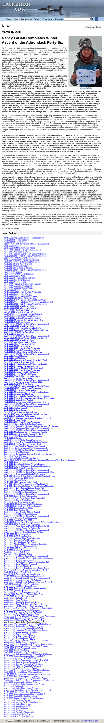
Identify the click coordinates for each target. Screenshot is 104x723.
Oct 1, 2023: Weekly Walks (15, 276)
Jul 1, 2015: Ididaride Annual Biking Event (21, 458)
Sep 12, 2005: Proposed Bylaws (17, 700)
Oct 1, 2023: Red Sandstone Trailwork (19, 278)
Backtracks (26, 19)
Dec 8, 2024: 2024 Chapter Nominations (20, 258)
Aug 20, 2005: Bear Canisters (16, 708)
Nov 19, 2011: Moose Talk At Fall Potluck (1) (22, 528)
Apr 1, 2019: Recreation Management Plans (21, 366)
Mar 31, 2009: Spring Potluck (15, 598)
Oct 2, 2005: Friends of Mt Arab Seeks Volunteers (24, 698)
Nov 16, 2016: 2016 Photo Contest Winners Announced (26, 430)
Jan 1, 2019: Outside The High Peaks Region (22, 376)
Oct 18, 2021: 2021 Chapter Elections (19, 326)
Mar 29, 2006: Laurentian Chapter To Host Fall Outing (25, 678)
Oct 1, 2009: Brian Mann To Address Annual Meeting (25, 588)
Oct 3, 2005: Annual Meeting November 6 (20, 696)
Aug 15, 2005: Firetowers (14, 710)
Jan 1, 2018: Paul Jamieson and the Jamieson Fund (25, 402)
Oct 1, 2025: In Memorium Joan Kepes (19, 248)
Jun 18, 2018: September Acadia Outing (20, 390)
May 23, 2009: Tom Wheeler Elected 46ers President (25, 594)
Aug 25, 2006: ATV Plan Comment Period (20, 668)
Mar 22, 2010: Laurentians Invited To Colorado (22, 580)
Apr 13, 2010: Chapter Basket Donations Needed (24, 576)
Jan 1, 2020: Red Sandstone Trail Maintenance (23, 352)
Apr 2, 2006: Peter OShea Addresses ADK (21, 676)
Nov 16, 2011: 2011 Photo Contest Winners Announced (26, 530)
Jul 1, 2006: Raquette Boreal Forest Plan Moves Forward (27, 670)
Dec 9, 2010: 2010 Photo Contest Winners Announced (26, 556)
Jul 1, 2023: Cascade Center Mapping (19, 288)
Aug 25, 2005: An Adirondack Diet (17, 706)
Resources (48, 19)
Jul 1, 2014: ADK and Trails (15, 480)
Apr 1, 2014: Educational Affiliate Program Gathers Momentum (29, 486)
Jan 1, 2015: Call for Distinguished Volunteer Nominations (27, 466)
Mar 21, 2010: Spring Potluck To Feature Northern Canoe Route (30, 582)
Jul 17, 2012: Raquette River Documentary (21, 518)
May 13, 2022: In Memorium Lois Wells (19, 312)
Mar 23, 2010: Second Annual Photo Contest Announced (27, 578)
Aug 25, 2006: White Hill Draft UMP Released (22, 666)
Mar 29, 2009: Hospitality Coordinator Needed (22, 602)
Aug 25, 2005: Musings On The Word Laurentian (23, 702)
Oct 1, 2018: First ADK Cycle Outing (18, 384)
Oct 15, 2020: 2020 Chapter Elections (19, 340)
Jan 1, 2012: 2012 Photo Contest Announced (22, 524)
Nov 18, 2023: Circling (13, 272)
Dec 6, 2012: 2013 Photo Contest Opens (20, 514)
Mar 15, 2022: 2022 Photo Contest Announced (22, 316)
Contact (37, 19)
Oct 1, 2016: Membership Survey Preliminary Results (25, 432)
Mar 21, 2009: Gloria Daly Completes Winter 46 (23, 604)
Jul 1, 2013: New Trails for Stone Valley (20, 502)
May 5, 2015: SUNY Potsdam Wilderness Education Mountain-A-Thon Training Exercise (39, 460)
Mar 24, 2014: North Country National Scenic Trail (24, 488)
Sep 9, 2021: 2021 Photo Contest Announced (22, 332)
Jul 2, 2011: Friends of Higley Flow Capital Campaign (25, 544)
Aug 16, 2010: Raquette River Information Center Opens (27, 568)
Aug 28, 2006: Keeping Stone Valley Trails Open (23, 664)
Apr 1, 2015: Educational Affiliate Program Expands (24, 464)
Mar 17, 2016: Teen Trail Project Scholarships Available (26, 442)
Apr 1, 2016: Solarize (12, 438)
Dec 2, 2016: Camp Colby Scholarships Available (24, 424)
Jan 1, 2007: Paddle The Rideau (17, 650)
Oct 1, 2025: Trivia (11, 246)
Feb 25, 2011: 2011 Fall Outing (16, 552)
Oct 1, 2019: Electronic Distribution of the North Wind (25, 360)
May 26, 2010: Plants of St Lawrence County (22, 574)
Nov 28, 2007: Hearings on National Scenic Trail (23, 628)
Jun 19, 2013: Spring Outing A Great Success (22, 506)
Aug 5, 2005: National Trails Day (17, 714)
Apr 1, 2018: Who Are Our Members (18, 394)
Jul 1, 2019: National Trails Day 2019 (19, 362)
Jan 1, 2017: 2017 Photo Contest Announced (22, 422)
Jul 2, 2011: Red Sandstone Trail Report (20, 542)
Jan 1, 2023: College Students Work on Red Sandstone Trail (28, 302)
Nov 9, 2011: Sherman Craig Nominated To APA (23, 532)
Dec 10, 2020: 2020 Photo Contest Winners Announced (26, 336)
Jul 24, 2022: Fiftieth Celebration (17, 310)
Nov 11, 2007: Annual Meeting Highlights (20, 632)
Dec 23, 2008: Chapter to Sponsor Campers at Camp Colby (28, 608)
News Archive (93, 27)
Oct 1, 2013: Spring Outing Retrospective (20, 496)
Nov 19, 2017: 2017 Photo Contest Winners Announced (26, 404)
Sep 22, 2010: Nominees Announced (19, 560)
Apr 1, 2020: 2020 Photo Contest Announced (22, 348)
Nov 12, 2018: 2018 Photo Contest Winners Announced (26, 380)
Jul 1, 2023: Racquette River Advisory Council (22, 284)
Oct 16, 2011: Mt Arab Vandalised (17, 534)
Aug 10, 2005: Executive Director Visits (19, 712)
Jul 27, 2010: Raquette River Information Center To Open (27, 570)
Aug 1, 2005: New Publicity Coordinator (20, 716)
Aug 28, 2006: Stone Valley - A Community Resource (25, 662)
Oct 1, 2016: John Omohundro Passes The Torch (24, 434)
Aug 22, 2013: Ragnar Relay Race (18, 500)
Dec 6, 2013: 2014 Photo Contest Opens (20, 492)
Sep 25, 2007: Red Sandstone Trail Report (21, 638)
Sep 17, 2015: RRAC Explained (16, 452)
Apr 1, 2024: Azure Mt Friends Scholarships (21, 260)
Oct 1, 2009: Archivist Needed (16, 590)
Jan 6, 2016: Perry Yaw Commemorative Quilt (22, 444)
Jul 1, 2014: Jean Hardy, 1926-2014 (18, 478)
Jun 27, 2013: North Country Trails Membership (23, 504)
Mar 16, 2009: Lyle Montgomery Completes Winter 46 (25, 606)
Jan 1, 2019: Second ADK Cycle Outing (20, 374)
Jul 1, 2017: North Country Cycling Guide (20, 412)
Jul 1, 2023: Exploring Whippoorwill (18, 286)
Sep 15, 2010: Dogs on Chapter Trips (19, 566)
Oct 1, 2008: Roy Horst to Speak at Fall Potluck (23, 612)
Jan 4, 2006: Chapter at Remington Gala (20, 682)
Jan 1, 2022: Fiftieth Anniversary (17, 322)
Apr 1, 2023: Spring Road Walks (17, 294)
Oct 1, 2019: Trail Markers (14, 358)
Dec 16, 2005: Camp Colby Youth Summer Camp (24, 684)
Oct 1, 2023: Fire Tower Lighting (17, 280)
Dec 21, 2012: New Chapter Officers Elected (22, 512)
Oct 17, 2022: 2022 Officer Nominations (20, 308)
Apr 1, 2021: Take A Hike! (14, 334)
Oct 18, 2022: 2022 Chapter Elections (19, 306)
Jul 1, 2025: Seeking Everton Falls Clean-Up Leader (25, 254)
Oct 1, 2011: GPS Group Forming (17, 536)
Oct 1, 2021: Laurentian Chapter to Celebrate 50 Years (26, 330)
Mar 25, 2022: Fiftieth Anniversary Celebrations (23, 314)
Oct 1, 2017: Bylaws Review (15, 410)
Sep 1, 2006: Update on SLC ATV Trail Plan (21, 658)
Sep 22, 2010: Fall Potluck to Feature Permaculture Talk (26, 562)
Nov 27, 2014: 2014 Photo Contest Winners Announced (26, 470)
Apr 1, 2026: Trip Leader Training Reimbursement (24, 238)
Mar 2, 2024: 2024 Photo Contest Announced (22, 262)
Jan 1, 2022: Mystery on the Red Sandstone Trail (23, 320)
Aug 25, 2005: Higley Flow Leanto (17, 704)
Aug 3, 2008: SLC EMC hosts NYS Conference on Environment (29, 616)
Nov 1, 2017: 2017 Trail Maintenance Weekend (23, 406)
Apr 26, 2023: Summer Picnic (16, 290)
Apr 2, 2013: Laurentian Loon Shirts (18, 508)
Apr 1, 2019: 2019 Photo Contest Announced (22, 370)
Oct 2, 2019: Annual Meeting (15, 356)
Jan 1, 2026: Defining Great (15, 242)
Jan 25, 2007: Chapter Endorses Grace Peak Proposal (26, 646)
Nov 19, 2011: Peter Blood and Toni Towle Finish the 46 (26, 526)
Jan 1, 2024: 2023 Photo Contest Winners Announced (25, 270)
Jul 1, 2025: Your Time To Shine (17, 252)
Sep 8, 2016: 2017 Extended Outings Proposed (23, 436)
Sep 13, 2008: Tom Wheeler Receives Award (22, 614)
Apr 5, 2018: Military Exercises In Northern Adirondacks (26, 392)
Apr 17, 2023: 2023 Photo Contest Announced (22, 292)
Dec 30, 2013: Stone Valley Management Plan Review (26, 490)
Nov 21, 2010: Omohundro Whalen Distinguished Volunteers (28, 558)
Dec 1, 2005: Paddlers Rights (16, 686)
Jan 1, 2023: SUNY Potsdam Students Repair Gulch (25, 300)
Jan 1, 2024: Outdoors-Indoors (16, 266)
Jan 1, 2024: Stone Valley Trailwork (18, 264)
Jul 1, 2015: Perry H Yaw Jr (15, 456)
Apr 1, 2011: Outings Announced (17, 550)
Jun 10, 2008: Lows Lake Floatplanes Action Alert (24, 618)
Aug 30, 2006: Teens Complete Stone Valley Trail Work (26, 660)
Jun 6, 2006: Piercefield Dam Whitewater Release (24, 672)
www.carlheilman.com (89, 721)
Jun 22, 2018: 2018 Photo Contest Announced (22, 388)
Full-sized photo (85, 88)
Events (9, 19)
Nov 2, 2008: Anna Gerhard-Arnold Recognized (23, 610)
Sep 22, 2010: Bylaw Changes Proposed (20, 564)
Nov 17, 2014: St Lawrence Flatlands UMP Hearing (24, 474)
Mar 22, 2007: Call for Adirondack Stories (20, 642)
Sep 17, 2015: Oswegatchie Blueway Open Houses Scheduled (29, 454)
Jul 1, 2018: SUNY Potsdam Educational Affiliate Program (27, 386)
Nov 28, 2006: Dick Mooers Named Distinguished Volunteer (28, 654)
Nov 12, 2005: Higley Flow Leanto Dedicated (22, 688)
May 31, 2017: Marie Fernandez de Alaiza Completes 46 (27, 414)
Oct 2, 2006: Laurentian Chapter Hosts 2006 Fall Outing (26, 656)
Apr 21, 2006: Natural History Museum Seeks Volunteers (27, 674)
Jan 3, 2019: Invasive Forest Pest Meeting (21, 372)
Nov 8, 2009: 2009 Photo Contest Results (20, 586)
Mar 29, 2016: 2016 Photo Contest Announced (22, 440)
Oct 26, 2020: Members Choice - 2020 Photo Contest (25, 338)
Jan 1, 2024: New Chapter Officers (18, 268)
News (17, 19)
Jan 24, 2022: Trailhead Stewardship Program (22, 318)
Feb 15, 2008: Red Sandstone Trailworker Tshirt (23, 626)
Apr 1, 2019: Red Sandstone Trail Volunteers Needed (25, 364)
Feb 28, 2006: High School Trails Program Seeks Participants (29, 680)
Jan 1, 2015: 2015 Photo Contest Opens (20, 468)
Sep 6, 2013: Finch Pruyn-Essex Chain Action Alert (24, 498)
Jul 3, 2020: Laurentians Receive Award (20, 342)
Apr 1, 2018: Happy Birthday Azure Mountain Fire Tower (26, 396)
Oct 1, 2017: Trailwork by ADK (16, 408)
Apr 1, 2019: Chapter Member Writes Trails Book (23, 368)
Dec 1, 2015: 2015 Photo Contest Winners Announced (26, 450)
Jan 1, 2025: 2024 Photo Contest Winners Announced (25, 256)
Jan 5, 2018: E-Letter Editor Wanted (18, 400)
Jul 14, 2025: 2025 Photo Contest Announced (22, 250)
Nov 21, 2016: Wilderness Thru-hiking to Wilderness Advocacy (29, 428)
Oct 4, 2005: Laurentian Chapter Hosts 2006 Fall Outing (26, 694)
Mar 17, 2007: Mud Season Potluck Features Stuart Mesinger (29, 644)
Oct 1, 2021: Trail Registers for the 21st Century (23, 328)
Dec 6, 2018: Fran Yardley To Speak (18, 378)
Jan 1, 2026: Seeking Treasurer (16, 240)
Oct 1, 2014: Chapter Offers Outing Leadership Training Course (29, 476)
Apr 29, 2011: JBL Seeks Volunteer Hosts (20, 548)
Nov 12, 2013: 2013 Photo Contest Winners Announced (26, 494)
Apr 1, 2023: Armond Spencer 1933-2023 (20, 296)
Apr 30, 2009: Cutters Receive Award (19, 596)
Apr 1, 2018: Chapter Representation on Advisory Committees (29, 398)
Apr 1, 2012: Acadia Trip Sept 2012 (18, 520)
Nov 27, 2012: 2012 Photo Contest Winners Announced (26, 516)
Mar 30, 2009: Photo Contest (15, 600)
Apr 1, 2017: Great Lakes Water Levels (19, 416)
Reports (59, 19)
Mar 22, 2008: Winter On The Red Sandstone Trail (24, 620)
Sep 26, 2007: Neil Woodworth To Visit (19, 636)
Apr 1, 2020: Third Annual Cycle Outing (20, 344)
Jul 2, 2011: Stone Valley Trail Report (19, 540)
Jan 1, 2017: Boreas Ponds (15, 420)
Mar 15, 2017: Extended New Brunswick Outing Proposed (27, 418)
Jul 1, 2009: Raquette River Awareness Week (22, 592)
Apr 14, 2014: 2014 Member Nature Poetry (21, 482)
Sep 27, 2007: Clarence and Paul (17, 634)
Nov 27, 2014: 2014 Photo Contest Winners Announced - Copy (29, 472)
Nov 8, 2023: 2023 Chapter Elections (19, 274)
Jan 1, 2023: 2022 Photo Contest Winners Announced (25, 304)
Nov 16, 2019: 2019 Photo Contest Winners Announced (26, 354)
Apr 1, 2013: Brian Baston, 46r (16, 510)
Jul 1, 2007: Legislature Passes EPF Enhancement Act (26, 640)
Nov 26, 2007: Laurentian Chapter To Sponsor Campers (26, 630)
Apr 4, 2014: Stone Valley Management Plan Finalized (26, 484)
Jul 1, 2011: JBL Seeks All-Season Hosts (20, 546)
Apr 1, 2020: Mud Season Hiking (17, 346)
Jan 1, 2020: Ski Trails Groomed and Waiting (22, 350)
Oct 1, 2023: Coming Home (15, 282)
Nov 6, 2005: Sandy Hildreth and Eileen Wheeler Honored (27, 690)
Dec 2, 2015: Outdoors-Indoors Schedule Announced (25, 448)
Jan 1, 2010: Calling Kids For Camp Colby (21, 584)
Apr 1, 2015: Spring (12, 462)
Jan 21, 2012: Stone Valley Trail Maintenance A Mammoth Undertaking (32, 522)
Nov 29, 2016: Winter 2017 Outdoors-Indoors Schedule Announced (31, 426)
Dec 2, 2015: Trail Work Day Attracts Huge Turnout (24, 446)
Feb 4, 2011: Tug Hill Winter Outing (18, 554)
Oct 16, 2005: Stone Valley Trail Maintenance (22, 692)
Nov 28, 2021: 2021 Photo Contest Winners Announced (26, 324)
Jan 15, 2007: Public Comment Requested (21, 648)
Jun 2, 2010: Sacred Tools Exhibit (17, 572)
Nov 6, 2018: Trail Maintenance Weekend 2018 (23, 382)
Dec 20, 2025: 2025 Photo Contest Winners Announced (26, 244)
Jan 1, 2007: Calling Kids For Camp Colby (21, 652)
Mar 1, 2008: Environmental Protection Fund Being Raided (27, 624)
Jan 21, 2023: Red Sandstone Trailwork (20, 298)
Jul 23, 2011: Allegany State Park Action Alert (22, 538)
